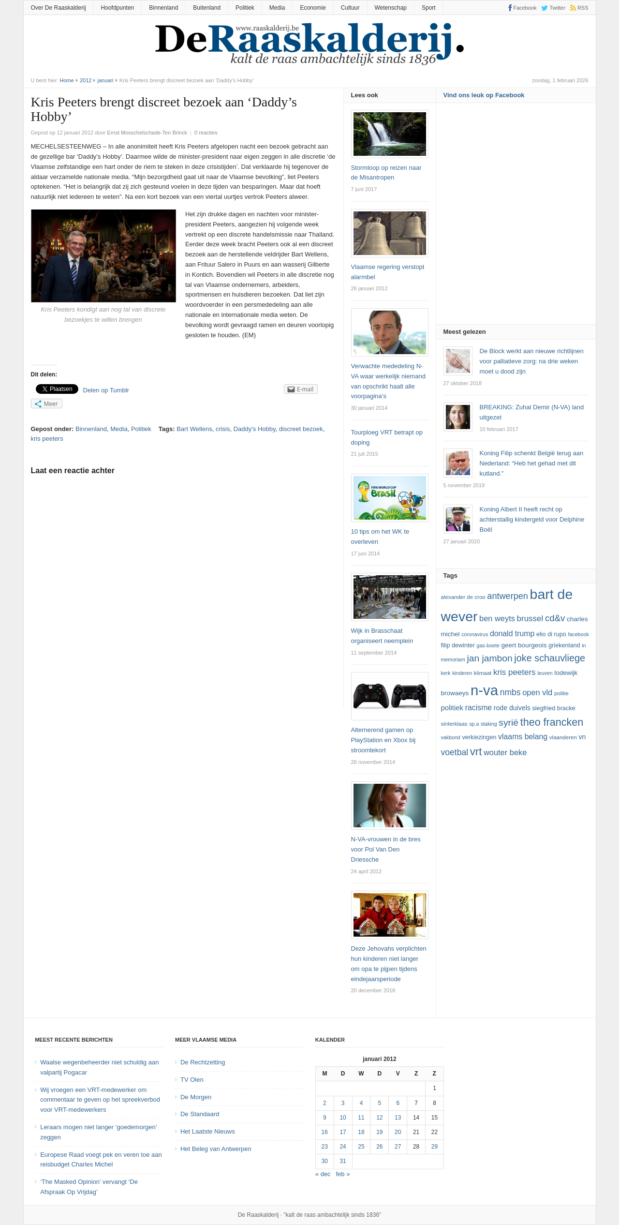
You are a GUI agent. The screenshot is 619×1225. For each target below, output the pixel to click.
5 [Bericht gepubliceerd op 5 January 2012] (380, 1103)
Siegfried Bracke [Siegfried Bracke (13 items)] (553, 708)
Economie (312, 7)
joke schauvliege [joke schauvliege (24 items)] (549, 658)
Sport (429, 7)
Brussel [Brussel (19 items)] (530, 618)
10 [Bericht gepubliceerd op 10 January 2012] (342, 1117)
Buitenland (207, 7)
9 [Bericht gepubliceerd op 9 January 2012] (324, 1117)
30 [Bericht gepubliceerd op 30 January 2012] (325, 1161)
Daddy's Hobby (255, 429)
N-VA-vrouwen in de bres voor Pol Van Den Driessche (386, 849)
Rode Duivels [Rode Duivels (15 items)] (512, 708)
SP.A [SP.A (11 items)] (474, 724)
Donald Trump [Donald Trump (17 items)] (512, 633)
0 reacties (206, 132)
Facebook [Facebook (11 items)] (578, 634)
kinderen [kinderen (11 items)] (462, 673)
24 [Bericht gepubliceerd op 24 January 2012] (342, 1146)
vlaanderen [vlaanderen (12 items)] (563, 737)
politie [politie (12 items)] (561, 693)
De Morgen (195, 1097)
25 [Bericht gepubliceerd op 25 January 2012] (361, 1146)
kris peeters (47, 438)
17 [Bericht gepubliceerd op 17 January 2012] (342, 1132)
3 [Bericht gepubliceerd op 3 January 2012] (343, 1103)
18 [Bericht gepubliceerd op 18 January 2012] (361, 1132)
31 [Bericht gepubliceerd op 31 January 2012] (342, 1161)
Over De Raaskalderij (58, 7)
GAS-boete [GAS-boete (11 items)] (487, 645)
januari (106, 80)
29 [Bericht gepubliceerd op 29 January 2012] (434, 1146)
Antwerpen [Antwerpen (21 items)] (507, 596)
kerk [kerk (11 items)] (446, 673)
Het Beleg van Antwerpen (215, 1148)
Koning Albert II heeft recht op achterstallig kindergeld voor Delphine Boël (532, 519)
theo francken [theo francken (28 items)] (552, 722)
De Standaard (199, 1114)
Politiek (245, 7)
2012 (85, 80)
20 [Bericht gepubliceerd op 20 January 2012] (398, 1132)
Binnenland (163, 7)
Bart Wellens (194, 429)
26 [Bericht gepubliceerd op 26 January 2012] (379, 1146)
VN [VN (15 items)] (582, 737)
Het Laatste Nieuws (207, 1131)
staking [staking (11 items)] (489, 724)
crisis (223, 429)
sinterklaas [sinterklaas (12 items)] (454, 724)
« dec (323, 1174)
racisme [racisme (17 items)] (478, 707)
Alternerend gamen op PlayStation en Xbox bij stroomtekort (383, 740)
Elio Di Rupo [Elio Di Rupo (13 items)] (551, 634)
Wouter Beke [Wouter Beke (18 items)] (505, 752)
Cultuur (350, 7)
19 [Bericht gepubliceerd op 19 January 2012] (379, 1132)
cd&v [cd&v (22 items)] (555, 618)
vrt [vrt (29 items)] (476, 752)
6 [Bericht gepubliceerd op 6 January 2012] (397, 1103)
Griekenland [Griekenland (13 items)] (564, 645)
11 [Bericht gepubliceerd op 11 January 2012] (361, 1117)
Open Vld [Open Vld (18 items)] (537, 692)
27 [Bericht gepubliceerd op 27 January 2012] (398, 1146)
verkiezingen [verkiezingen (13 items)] (479, 737)
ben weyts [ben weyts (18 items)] (497, 618)
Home (66, 80)
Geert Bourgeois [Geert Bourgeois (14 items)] (524, 645)
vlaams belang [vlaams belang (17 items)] (522, 736)
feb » (343, 1174)
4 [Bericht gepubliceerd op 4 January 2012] (361, 1103)
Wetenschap (391, 7)
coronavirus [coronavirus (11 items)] (474, 634)
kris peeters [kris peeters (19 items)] (514, 672)
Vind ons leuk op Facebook (484, 95)
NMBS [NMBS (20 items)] (510, 692)
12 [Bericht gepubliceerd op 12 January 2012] (379, 1117)
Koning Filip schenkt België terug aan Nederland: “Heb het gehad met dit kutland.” (532, 463)
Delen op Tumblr (106, 390)
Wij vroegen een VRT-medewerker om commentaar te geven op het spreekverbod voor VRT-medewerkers (100, 1100)
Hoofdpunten (117, 7)
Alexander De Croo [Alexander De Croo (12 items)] (463, 597)
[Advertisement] (516, 217)
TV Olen (192, 1079)
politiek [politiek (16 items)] (452, 707)
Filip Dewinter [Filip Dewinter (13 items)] (458, 645)
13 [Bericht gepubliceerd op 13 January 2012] (398, 1117)
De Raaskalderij (258, 1214)
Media (277, 7)
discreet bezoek (301, 429)
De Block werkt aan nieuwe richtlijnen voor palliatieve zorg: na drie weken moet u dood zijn (532, 361)
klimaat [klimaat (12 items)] (482, 673)
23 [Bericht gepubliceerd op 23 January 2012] (325, 1146)
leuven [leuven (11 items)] (544, 673)
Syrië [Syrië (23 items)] (508, 722)
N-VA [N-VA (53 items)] (484, 690)
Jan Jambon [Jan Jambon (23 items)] (489, 658)
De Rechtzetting (202, 1062)
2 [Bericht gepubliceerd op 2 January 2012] (324, 1103)
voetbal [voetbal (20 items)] (455, 752)
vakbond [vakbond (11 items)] (450, 737)
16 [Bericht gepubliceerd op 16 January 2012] (325, 1132)
